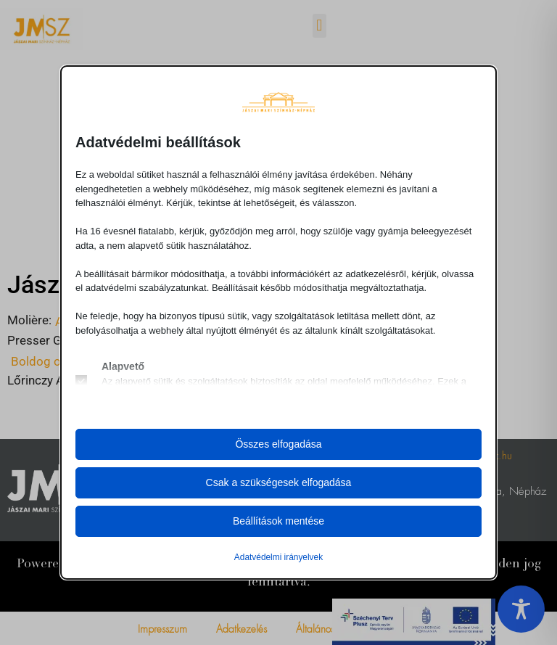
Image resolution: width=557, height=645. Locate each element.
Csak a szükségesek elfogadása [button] (279, 482)
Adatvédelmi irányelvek (278, 557)
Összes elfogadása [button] (278, 444)
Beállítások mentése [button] (278, 521)
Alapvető (123, 366)
